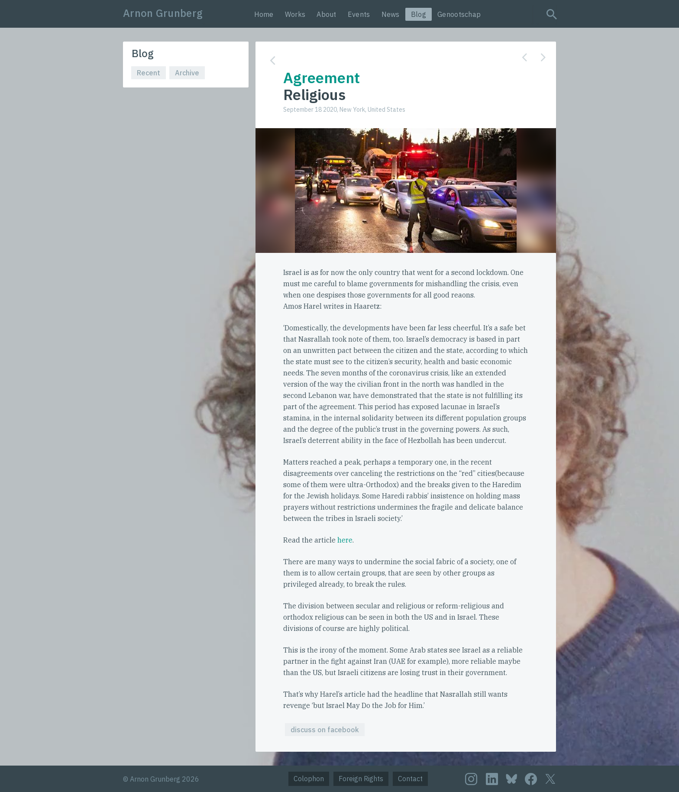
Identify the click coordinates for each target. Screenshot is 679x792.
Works (295, 14)
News (391, 14)
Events (359, 14)
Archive (187, 72)
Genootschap (459, 14)
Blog (418, 14)
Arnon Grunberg (163, 13)
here (344, 540)
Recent (148, 72)
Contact (410, 778)
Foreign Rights (361, 778)
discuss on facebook (325, 729)
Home (264, 14)
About (326, 14)
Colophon (309, 778)
